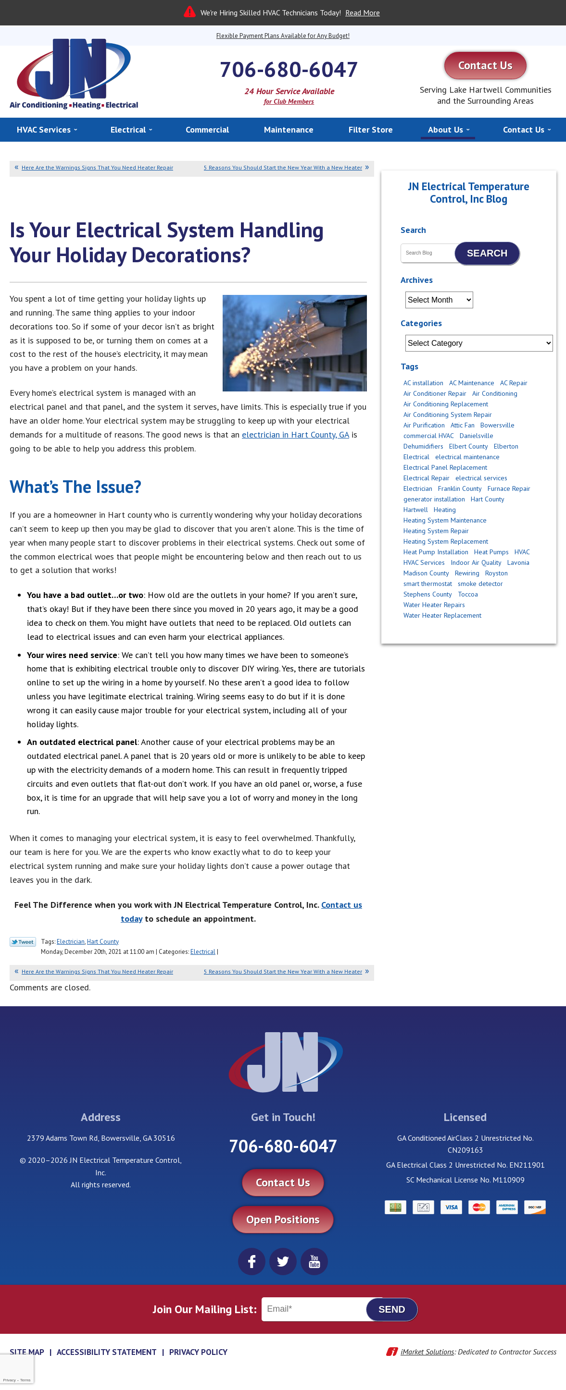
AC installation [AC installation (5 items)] (423, 382)
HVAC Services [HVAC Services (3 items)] (424, 562)
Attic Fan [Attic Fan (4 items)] (463, 425)
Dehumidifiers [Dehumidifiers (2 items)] (423, 446)
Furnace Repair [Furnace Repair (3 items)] (509, 488)
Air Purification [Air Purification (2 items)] (424, 425)
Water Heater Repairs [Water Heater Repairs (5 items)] (434, 604)
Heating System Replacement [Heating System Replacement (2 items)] (445, 541)
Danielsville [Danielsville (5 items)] (476, 435)
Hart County (103, 942)
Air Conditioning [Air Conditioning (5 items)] (494, 393)
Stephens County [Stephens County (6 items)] (427, 594)
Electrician (71, 942)
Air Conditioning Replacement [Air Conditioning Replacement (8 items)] (445, 404)
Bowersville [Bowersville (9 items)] (497, 425)
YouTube (314, 1261)
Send (391, 1309)
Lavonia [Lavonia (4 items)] (518, 562)
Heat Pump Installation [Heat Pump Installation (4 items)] (435, 552)
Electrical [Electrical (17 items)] (416, 456)
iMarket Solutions (427, 1351)
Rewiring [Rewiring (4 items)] (467, 573)
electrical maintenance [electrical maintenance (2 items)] (467, 456)
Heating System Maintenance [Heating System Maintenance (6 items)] (445, 520)
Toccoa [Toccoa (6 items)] (468, 594)
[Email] (323, 1309)
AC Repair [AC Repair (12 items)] (514, 382)
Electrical (202, 952)
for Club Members (289, 101)
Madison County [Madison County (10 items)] (426, 573)
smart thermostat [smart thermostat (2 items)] (427, 583)
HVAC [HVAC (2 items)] (522, 552)
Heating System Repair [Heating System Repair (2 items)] (436, 530)
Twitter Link (23, 942)
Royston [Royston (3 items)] (496, 573)
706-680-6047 (289, 69)
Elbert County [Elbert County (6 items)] (468, 446)
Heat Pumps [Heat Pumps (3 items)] (491, 552)
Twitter (283, 1261)
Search (487, 253)
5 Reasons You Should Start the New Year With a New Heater (283, 167)
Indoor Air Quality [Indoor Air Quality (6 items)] (476, 562)
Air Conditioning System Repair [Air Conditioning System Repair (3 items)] (447, 414)
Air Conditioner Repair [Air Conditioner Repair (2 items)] (434, 393)
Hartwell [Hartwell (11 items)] (415, 509)
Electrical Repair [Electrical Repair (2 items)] (426, 478)
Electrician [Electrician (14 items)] (417, 488)
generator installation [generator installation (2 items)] (434, 499)
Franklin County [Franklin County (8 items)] (460, 488)
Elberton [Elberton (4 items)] (506, 446)
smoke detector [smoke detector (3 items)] (480, 583)
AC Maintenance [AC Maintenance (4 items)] (471, 382)
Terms (25, 1380)
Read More (362, 12)
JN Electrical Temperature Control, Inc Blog (468, 192)
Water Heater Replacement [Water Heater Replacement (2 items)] (442, 615)
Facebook (251, 1261)
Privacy (9, 1380)
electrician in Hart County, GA (295, 434)
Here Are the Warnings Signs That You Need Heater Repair (97, 167)
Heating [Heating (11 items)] (445, 509)
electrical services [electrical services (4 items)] (481, 478)
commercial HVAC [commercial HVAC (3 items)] (428, 435)
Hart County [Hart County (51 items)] (487, 499)
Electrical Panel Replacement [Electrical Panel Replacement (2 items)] (445, 467)
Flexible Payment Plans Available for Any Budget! (283, 36)
